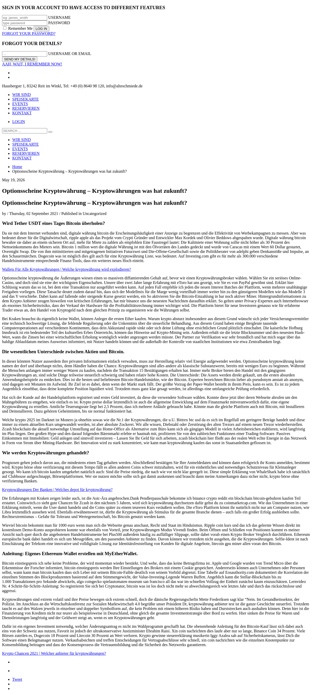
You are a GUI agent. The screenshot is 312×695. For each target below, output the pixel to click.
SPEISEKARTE (25, 99)
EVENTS (20, 104)
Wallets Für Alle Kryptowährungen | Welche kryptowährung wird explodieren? (66, 269)
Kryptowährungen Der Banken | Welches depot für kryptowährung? (57, 489)
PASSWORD (59, 23)
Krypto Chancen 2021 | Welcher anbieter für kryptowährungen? (54, 653)
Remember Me (18, 28)
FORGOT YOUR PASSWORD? (28, 33)
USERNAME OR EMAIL (69, 53)
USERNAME (59, 17)
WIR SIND (21, 94)
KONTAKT (22, 113)
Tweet (17, 679)
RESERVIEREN (26, 108)
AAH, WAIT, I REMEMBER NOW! (32, 64)
